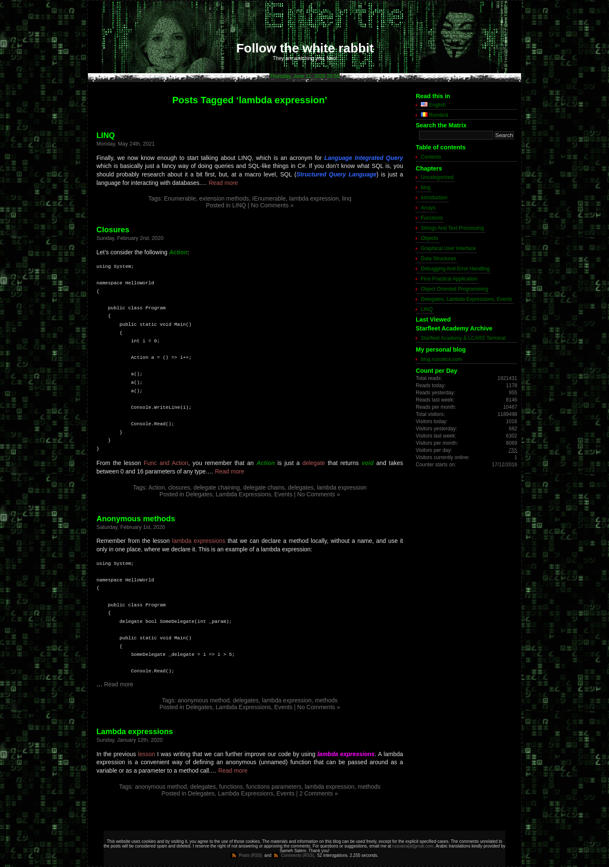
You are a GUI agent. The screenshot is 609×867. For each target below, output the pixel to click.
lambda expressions (198, 540)
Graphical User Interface (448, 248)
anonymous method (204, 700)
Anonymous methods (135, 519)
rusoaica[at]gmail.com (412, 846)
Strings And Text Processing (452, 228)
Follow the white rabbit (305, 48)
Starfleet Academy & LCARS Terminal (463, 338)
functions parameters (274, 786)
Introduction (434, 198)
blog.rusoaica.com (441, 359)
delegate (313, 463)
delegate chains (264, 487)
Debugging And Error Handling (455, 269)
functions (231, 786)
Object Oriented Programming (454, 289)
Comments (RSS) (297, 855)
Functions (432, 218)
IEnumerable (268, 198)
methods (326, 700)
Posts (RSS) (250, 855)
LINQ (105, 135)
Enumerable (180, 198)
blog (426, 187)
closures (179, 487)
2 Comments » (318, 793)
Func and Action (166, 463)
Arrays (428, 208)
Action (156, 487)
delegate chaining (216, 487)
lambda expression (314, 198)
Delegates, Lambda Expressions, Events (239, 494)
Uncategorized (437, 177)
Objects (429, 238)
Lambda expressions (134, 731)
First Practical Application (449, 279)
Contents (431, 157)
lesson (146, 754)
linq (346, 198)
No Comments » (272, 205)
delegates (301, 487)
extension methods (224, 198)
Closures (112, 230)
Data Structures (438, 258)
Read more (223, 182)
